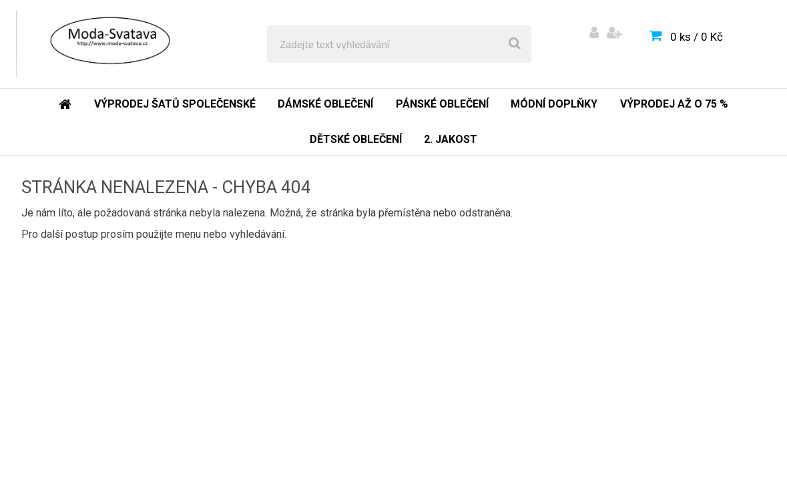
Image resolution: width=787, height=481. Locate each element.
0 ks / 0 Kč (696, 36)
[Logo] (108, 44)
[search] (514, 44)
